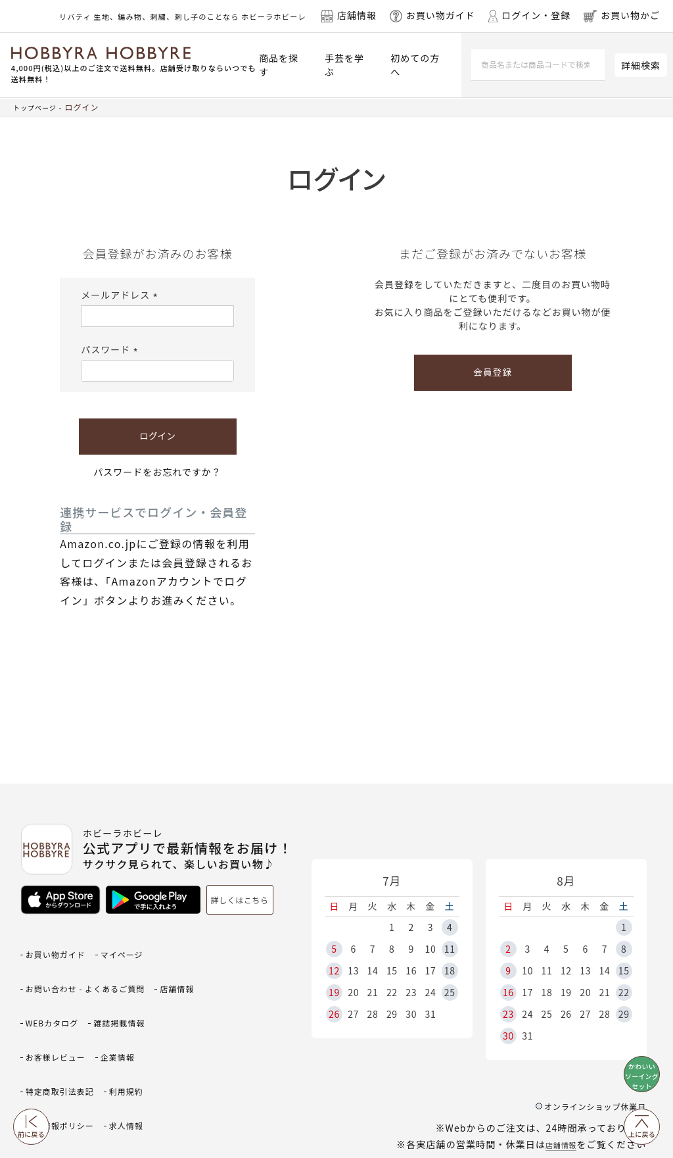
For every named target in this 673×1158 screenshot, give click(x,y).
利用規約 (47, 1052)
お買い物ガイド (62, 945)
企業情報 (47, 1031)
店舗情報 (556, 1085)
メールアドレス (121, 294)
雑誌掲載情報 (57, 1009)
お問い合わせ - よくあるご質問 (99, 966)
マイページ (140, 945)
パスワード (111, 349)
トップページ (38, 107)
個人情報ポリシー (125, 1052)
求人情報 (47, 1073)
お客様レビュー (140, 1009)
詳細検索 (641, 65)
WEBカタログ (115, 988)
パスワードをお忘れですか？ (157, 471)
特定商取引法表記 (125, 1031)
